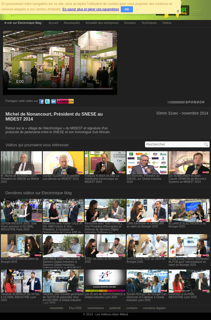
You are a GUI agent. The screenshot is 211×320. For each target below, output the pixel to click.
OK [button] (127, 9)
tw (47, 101)
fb (41, 101)
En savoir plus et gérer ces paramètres (90, 9)
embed (65, 101)
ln (53, 101)
